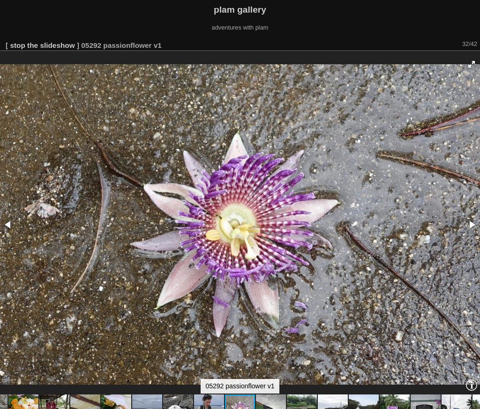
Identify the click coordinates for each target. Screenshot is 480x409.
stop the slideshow (42, 45)
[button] (471, 64)
